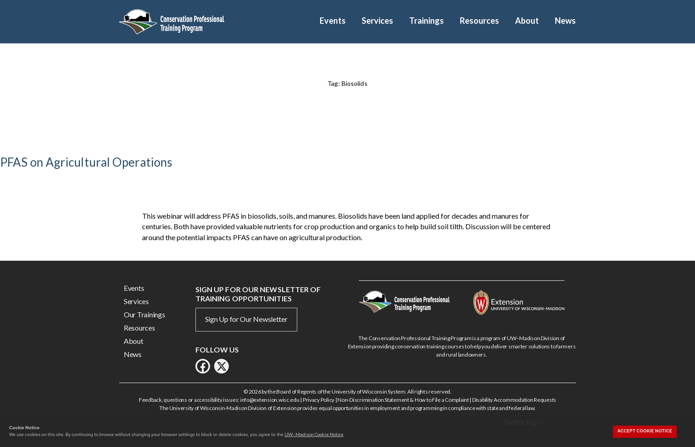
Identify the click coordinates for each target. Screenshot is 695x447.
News (565, 21)
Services (377, 21)
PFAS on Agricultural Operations (86, 162)
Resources (479, 21)
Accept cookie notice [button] (644, 431)
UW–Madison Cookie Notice (313, 434)
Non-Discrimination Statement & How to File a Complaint (403, 399)
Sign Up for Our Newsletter (246, 319)
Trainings (426, 21)
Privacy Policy (318, 399)
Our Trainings (144, 314)
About (527, 21)
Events (333, 21)
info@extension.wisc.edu (270, 399)
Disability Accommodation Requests (514, 399)
